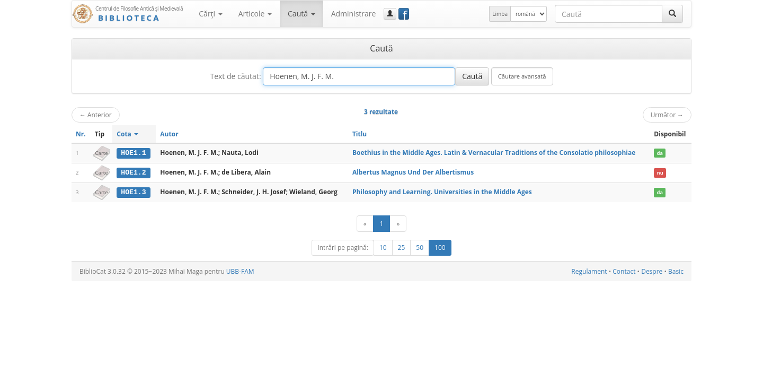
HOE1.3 (133, 191)
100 (440, 246)
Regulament (589, 270)
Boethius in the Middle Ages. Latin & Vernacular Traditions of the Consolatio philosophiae (493, 152)
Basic (676, 270)
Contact (624, 270)
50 (419, 246)
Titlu (359, 133)
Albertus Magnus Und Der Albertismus (413, 172)
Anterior (95, 114)
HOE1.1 (133, 153)
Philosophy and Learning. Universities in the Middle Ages (442, 191)
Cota (127, 133)
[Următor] (397, 223)
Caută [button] (301, 13)
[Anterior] (365, 223)
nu (660, 172)
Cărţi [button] (210, 13)
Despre (651, 270)
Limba (500, 14)
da (660, 153)
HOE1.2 (133, 172)
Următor (667, 114)
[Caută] (672, 14)
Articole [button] (255, 13)
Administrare (353, 13)
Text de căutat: (235, 76)
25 (401, 246)
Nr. (81, 133)
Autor (169, 133)
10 (383, 246)
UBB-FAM (240, 270)
